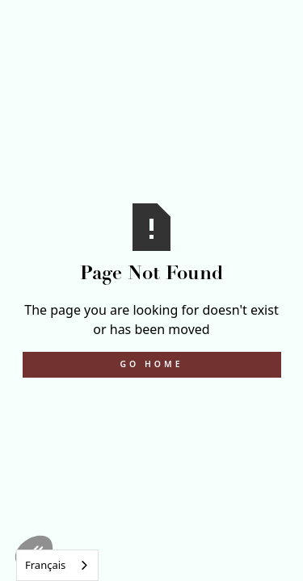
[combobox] (57, 565)
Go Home (151, 364)
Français (45, 565)
